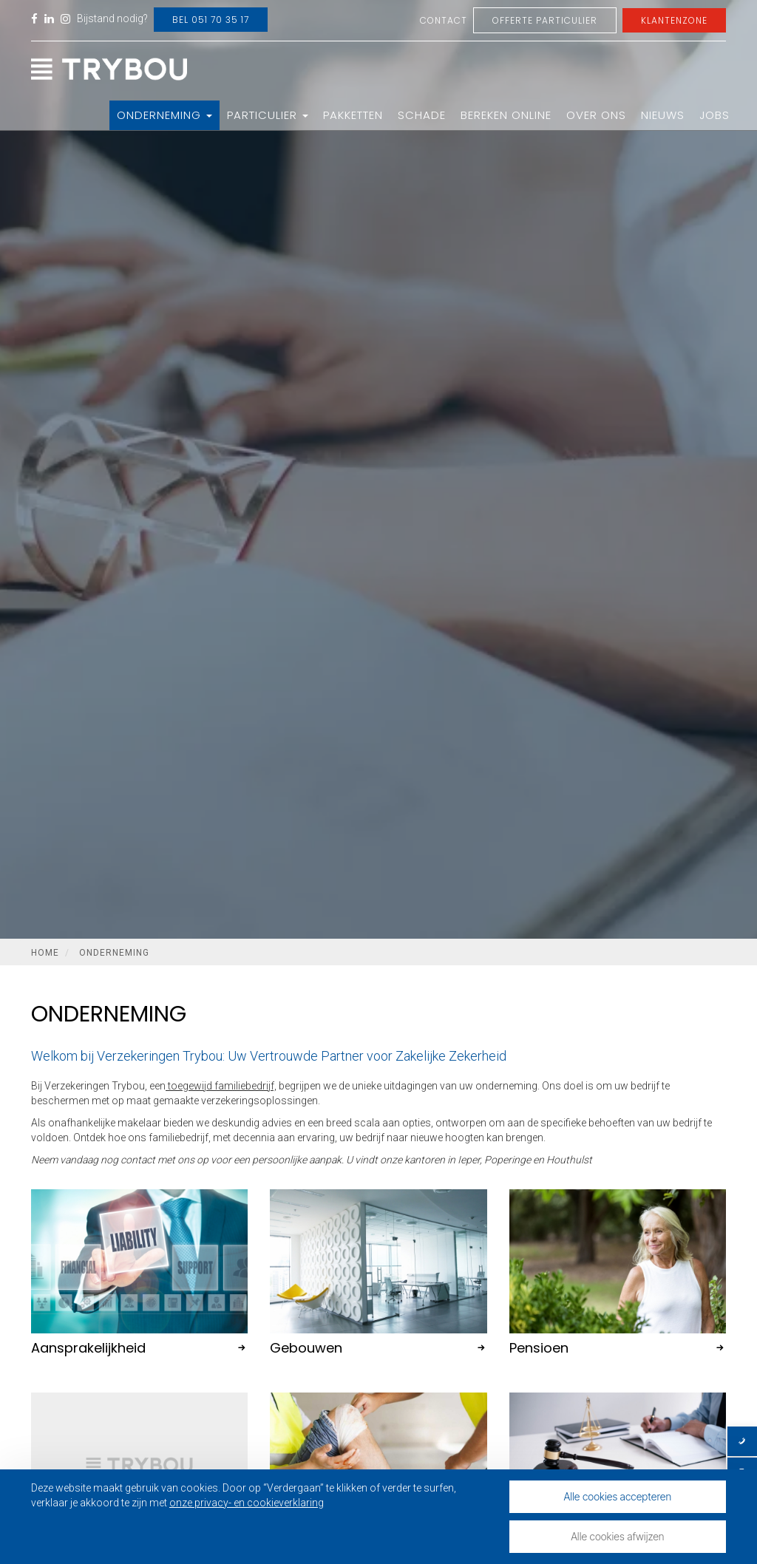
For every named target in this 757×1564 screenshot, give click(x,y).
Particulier (267, 115)
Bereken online (506, 115)
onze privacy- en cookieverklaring (246, 1503)
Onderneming (164, 115)
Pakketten (353, 115)
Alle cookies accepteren (618, 1496)
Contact (443, 20)
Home (45, 953)
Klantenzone (674, 20)
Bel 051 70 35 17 (210, 19)
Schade (422, 115)
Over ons (596, 115)
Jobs (714, 115)
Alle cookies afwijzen (617, 1536)
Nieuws (663, 115)
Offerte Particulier (544, 20)
